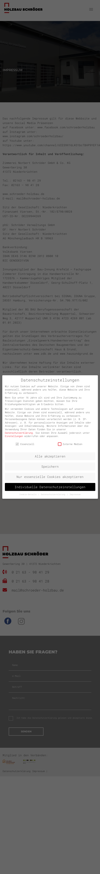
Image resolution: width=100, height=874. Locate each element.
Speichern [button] (50, 467)
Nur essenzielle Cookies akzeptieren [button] (50, 477)
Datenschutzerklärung (19, 432)
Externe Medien (70, 444)
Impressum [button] (75, 494)
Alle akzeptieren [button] (50, 456)
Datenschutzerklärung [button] (53, 494)
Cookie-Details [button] (28, 494)
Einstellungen (14, 436)
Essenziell (24, 444)
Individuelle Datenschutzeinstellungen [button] (50, 487)
